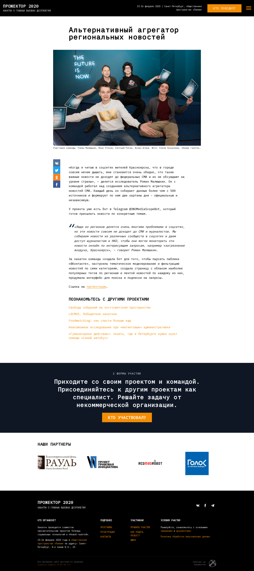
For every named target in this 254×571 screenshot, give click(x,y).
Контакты (105, 536)
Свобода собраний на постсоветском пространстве (110, 307)
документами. (184, 530)
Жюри (133, 540)
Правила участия (140, 527)
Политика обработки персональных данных (185, 536)
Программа (106, 527)
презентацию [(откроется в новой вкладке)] (96, 286)
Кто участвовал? (127, 417)
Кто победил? (224, 8)
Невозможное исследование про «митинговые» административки (119, 327)
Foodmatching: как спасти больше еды (100, 320)
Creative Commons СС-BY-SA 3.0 (54, 564)
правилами (166, 530)
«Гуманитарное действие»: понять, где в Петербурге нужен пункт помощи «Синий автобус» (123, 336)
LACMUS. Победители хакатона (93, 314)
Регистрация (107, 532)
